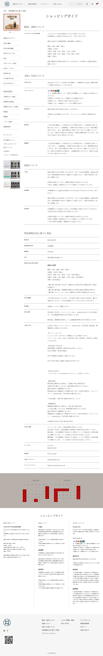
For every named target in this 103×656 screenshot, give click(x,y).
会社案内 (6, 151)
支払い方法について (48, 627)
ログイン (83, 627)
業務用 (5, 117)
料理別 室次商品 (8, 102)
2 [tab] (11, 32)
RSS (62, 623)
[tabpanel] (11, 22)
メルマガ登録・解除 (67, 620)
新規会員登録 (84, 623)
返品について (46, 623)
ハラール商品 (7, 122)
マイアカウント (85, 620)
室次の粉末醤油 (8, 48)
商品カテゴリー (18, 4)
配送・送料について (48, 620)
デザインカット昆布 (9, 63)
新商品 (5, 112)
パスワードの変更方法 (10, 155)
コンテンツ (45, 4)
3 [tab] (13, 32)
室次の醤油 (7, 43)
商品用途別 (32, 4)
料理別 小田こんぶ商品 (10, 107)
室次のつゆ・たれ (9, 53)
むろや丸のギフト (9, 83)
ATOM (67, 623)
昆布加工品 (7, 73)
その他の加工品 (8, 78)
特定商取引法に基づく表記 (50, 630)
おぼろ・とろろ (8, 68)
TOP (4, 11)
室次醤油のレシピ (9, 140)
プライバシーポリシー (49, 633)
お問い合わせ (57, 4)
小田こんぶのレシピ (9, 144)
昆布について (7, 147)
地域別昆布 (7, 127)
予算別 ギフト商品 (9, 97)
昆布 (4, 58)
